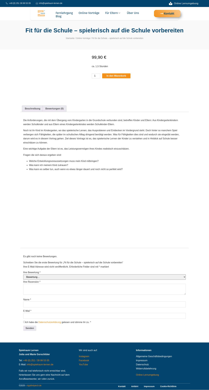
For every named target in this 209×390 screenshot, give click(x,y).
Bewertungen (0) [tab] (54, 108)
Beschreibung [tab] (32, 108)
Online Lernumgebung (147, 375)
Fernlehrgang (64, 13)
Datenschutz (142, 364)
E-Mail (27, 311)
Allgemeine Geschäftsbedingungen (154, 356)
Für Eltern (113, 13)
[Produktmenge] (96, 75)
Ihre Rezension (31, 282)
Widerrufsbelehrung (146, 368)
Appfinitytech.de (34, 385)
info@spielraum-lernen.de (40, 364)
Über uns (133, 13)
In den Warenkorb (116, 76)
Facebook (84, 360)
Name (27, 299)
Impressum (141, 360)
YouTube (83, 364)
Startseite (70, 38)
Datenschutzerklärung (49, 322)
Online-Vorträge (89, 13)
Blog (58, 16)
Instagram (84, 356)
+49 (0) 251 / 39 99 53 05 (36, 360)
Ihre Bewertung (31, 272)
